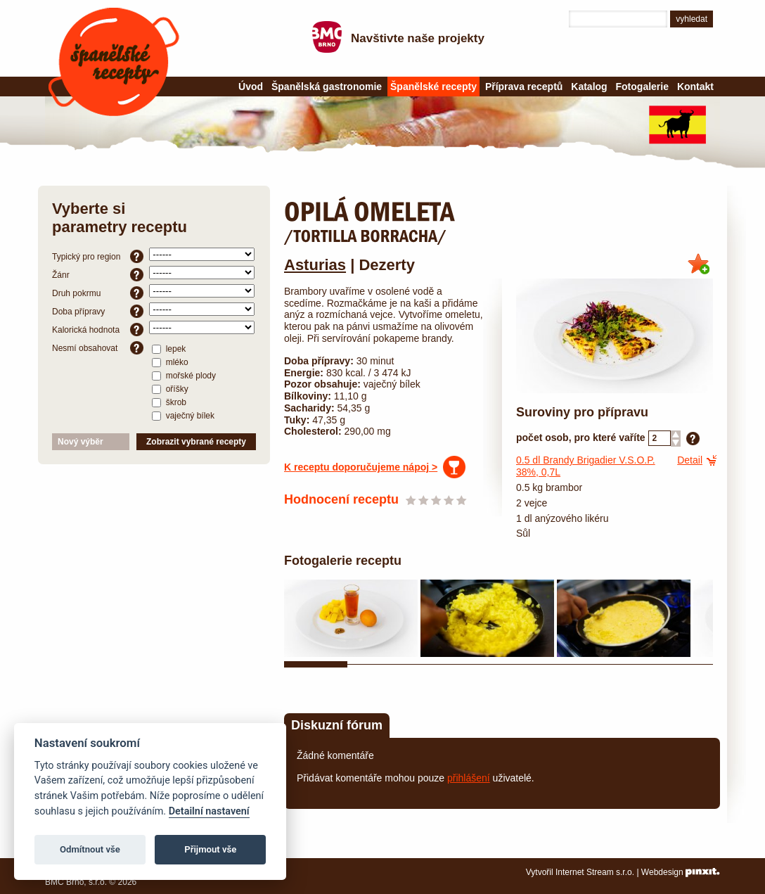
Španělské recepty (114, 62)
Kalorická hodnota (97, 329)
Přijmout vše (210, 849)
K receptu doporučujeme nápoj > (360, 467)
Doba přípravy (97, 311)
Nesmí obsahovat (97, 348)
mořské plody (184, 375)
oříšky (170, 388)
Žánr (97, 274)
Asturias (315, 265)
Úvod (250, 86)
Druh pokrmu (97, 293)
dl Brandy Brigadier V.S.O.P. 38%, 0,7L (585, 466)
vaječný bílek (183, 415)
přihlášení (468, 778)
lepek (169, 348)
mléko (170, 361)
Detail (689, 460)
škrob (169, 402)
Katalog (589, 86)
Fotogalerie (642, 86)
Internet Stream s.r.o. (594, 872)
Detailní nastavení (209, 811)
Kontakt (695, 86)
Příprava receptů (524, 86)
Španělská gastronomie (326, 86)
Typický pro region (97, 256)
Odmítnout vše (90, 849)
